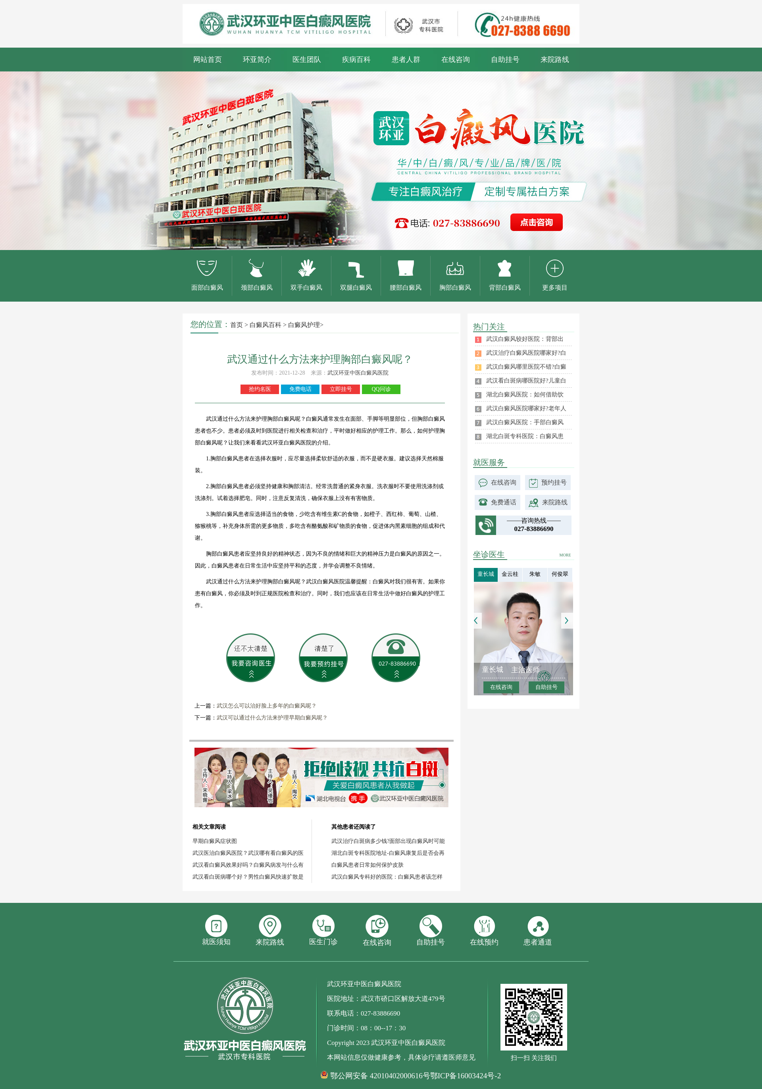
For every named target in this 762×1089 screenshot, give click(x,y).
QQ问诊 (381, 389)
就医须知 (216, 930)
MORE (565, 555)
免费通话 (503, 502)
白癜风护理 (304, 324)
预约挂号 (554, 482)
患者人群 (406, 59)
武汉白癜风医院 (325, 582)
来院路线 (555, 59)
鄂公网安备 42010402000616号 (380, 1076)
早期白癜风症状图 (214, 841)
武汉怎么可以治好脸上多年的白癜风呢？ (267, 706)
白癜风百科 (265, 324)
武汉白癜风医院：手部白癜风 (525, 422)
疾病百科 (356, 59)
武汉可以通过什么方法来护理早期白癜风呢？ (272, 718)
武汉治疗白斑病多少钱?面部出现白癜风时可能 (388, 841)
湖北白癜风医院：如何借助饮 (525, 394)
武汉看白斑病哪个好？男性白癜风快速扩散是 (248, 877)
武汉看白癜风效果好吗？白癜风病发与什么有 (248, 865)
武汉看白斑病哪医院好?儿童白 (526, 380)
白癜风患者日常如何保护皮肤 (367, 865)
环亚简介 (257, 59)
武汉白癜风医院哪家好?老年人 (526, 408)
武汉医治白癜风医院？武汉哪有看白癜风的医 (248, 853)
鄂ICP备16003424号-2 (465, 1076)
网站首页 (207, 59)
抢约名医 (260, 389)
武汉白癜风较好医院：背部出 (525, 339)
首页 (236, 324)
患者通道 (537, 930)
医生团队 (306, 59)
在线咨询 (455, 59)
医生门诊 (323, 930)
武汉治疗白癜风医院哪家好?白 (526, 353)
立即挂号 (341, 389)
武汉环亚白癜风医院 (287, 443)
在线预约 (484, 930)
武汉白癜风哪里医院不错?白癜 (526, 367)
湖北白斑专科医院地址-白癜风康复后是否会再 (387, 853)
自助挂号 (505, 59)
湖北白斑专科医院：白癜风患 (525, 436)
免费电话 (300, 389)
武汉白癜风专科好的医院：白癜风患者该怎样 (387, 877)
